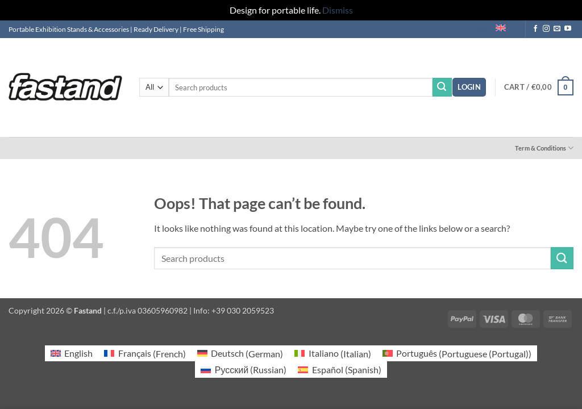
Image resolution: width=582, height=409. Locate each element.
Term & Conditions (544, 148)
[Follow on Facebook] (535, 29)
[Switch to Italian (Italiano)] (332, 353)
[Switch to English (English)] (71, 353)
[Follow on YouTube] (567, 29)
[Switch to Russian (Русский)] (243, 369)
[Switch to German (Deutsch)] (240, 353)
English (492, 29)
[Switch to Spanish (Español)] (339, 369)
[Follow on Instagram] (546, 29)
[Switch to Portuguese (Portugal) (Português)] (457, 353)
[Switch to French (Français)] (144, 353)
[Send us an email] (557, 29)
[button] (469, 87)
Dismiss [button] (337, 10)
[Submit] (442, 87)
